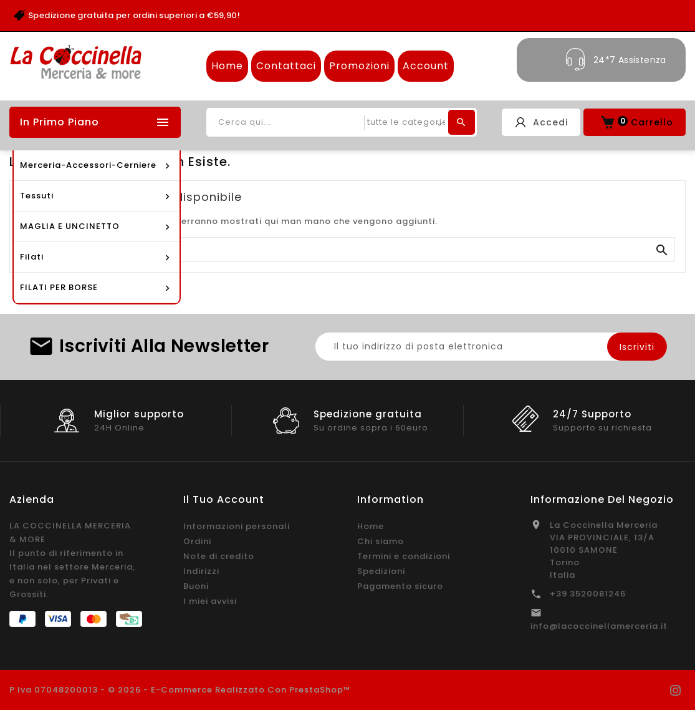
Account (426, 66)
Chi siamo (380, 541)
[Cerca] (347, 250)
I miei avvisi (210, 601)
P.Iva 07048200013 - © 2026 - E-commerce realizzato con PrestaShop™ (180, 690)
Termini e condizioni (403, 556)
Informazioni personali (236, 526)
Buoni (196, 586)
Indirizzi (201, 571)
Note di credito (218, 556)
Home (227, 66)
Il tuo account (223, 499)
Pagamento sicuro (400, 586)
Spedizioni (381, 571)
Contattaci (286, 66)
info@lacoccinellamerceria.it (599, 626)
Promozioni (359, 66)
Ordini (197, 541)
